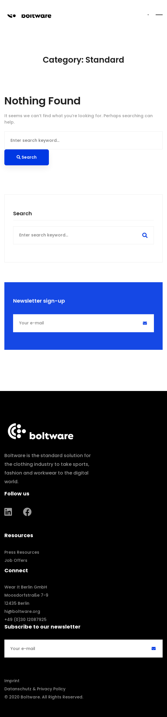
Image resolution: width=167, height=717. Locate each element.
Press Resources (21, 552)
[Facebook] (27, 512)
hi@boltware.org (22, 611)
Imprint (11, 681)
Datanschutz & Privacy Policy (34, 689)
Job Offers (15, 560)
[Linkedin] (8, 512)
